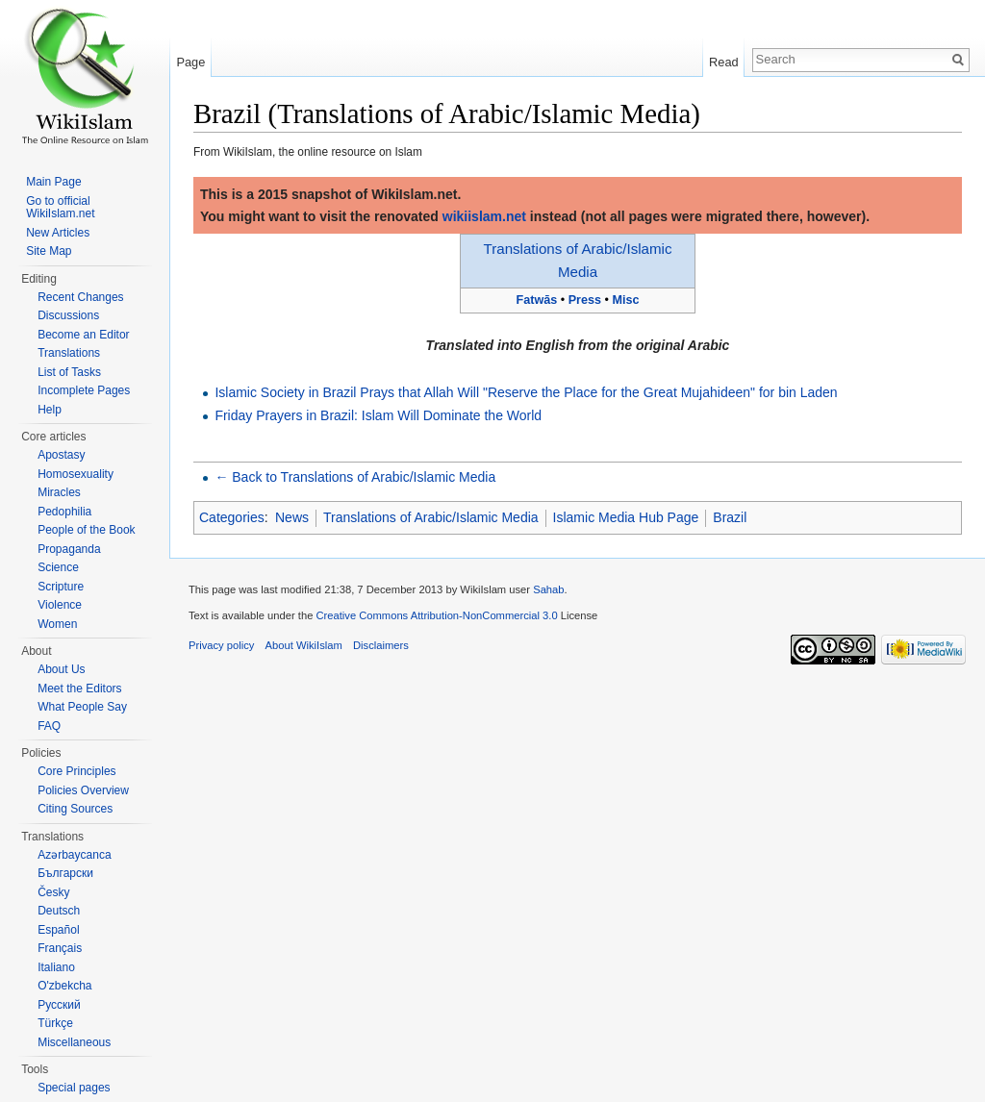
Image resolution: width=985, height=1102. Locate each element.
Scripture (61, 586)
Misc (625, 300)
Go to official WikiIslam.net (60, 207)
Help (50, 409)
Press (584, 300)
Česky (53, 892)
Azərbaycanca (74, 855)
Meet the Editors (79, 688)
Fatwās (537, 300)
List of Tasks (69, 372)
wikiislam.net (484, 216)
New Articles (57, 232)
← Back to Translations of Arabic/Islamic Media (355, 477)
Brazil (729, 517)
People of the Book (86, 530)
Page (190, 62)
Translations (69, 353)
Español (58, 930)
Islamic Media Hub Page (626, 517)
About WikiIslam (303, 645)
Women (57, 624)
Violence (60, 605)
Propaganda (69, 549)
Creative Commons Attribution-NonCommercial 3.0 (436, 615)
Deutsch (59, 910)
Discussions (68, 315)
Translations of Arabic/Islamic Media (431, 517)
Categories (232, 517)
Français (60, 948)
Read (724, 62)
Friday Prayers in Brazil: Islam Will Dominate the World (378, 415)
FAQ (49, 726)
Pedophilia (64, 511)
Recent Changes (80, 297)
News (292, 517)
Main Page (53, 181)
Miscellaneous (74, 1042)
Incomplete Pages (84, 390)
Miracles (59, 492)
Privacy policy (221, 645)
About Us (61, 669)
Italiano (56, 967)
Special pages (74, 1087)
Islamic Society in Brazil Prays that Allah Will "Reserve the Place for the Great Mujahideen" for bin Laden (526, 392)
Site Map (48, 251)
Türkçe (55, 1023)
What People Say (82, 707)
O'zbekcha (64, 985)
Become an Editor (83, 334)
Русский (59, 1005)
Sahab (548, 589)
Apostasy (61, 455)
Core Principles (76, 771)
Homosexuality (76, 474)
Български (65, 873)
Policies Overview (83, 790)
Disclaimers (381, 645)
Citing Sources (75, 808)
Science (58, 567)
